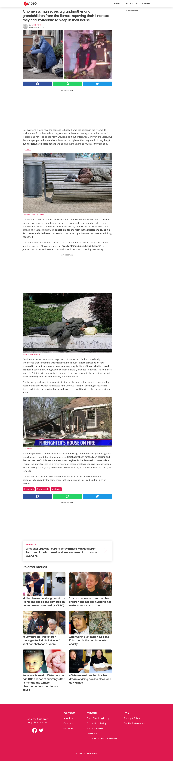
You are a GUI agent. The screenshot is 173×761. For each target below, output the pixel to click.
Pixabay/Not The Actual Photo (33, 214)
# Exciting (28, 488)
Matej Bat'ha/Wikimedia (31, 354)
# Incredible (42, 488)
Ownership (92, 733)
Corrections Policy (96, 723)
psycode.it (68, 728)
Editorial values (95, 728)
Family (129, 3)
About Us (68, 718)
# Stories (56, 488)
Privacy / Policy (132, 718)
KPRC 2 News (27, 448)
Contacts (68, 723)
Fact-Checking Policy (98, 718)
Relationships (143, 3)
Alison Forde (37, 25)
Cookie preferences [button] (134, 723)
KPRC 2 (28, 149)
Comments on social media (102, 738)
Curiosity (118, 3)
